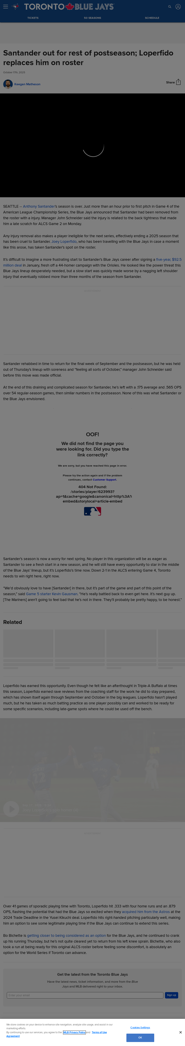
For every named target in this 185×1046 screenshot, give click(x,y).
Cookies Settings (140, 1027)
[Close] (180, 1032)
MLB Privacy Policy (74, 1032)
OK (140, 1037)
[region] (92, 1032)
